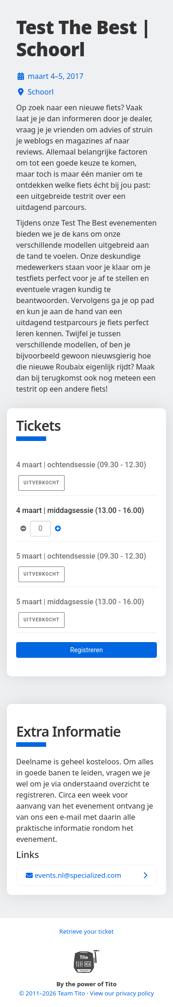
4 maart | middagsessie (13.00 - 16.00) (80, 510)
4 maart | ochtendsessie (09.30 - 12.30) (81, 464)
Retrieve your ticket (87, 931)
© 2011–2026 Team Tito (53, 993)
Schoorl (41, 92)
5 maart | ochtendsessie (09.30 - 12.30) (81, 556)
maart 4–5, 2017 (56, 76)
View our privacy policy (122, 993)
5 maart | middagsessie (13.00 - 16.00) (80, 601)
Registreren (86, 650)
